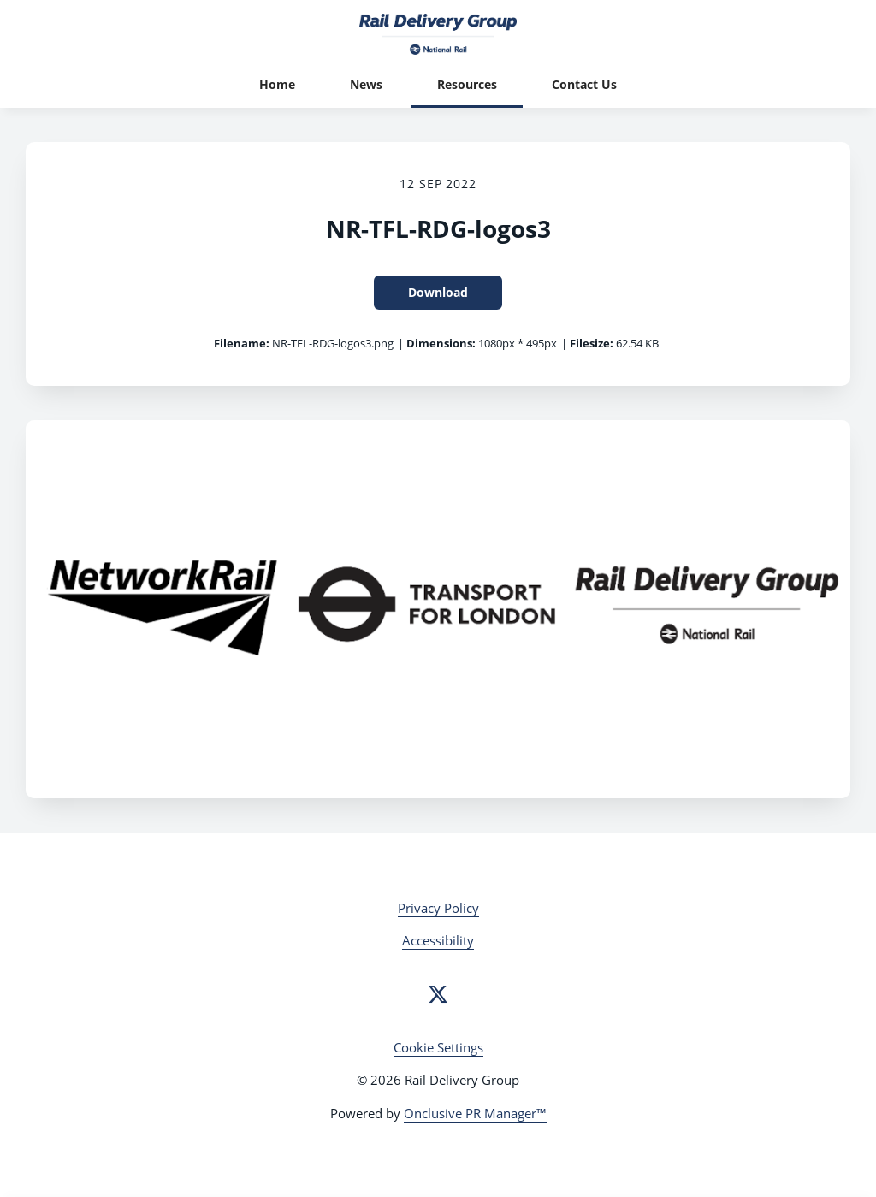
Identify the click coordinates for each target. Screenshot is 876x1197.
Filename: (241, 343)
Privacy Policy (438, 907)
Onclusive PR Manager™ (475, 1113)
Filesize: (591, 343)
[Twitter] (438, 994)
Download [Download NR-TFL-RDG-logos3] (438, 292)
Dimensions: (441, 343)
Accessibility (438, 940)
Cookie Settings (438, 1047)
